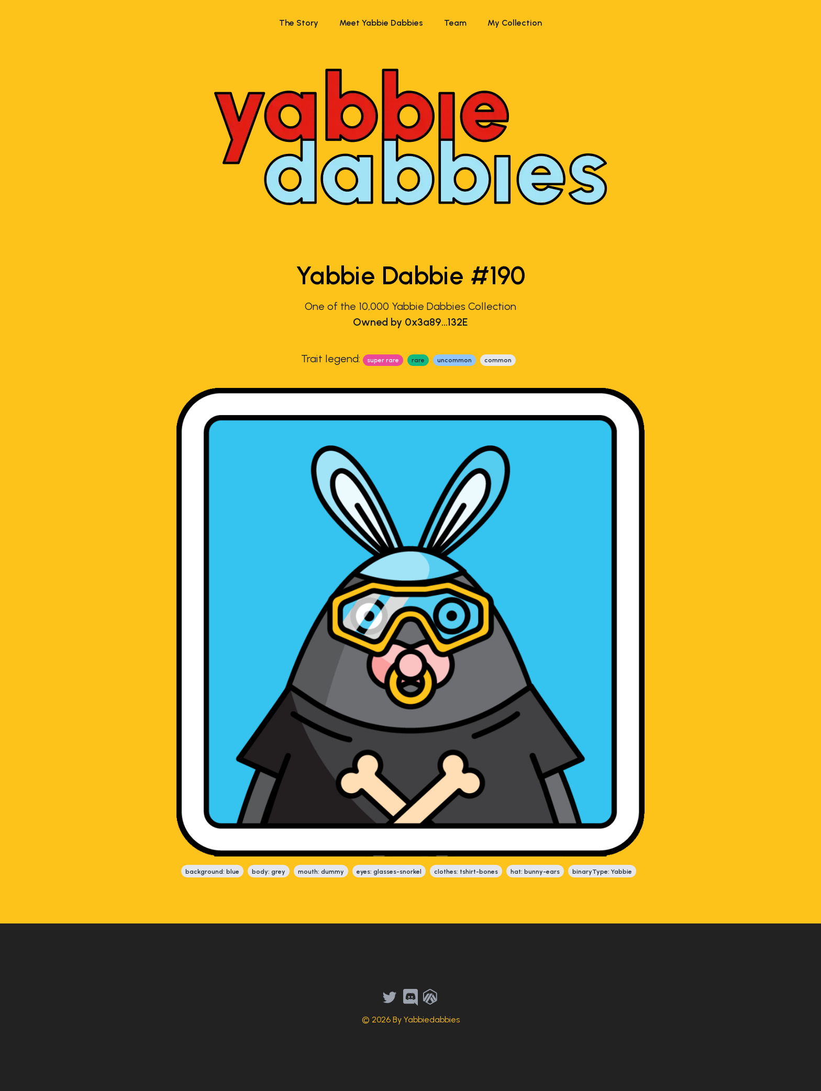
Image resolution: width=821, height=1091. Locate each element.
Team (455, 23)
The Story (298, 23)
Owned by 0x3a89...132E (410, 322)
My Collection (514, 23)
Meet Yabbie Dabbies (381, 23)
